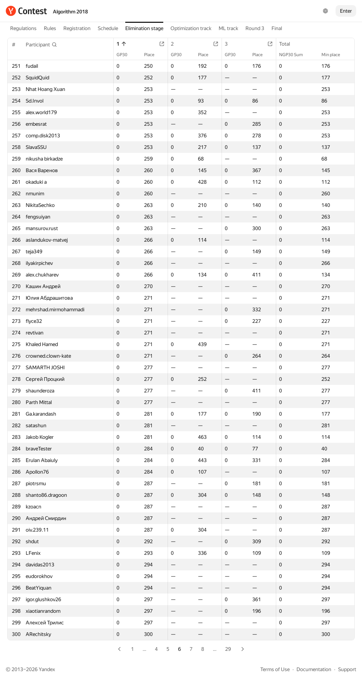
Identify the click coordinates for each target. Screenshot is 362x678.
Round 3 (254, 28)
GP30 (126, 55)
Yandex (47, 669)
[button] (41, 44)
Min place (334, 55)
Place (152, 55)
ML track (228, 28)
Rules (50, 28)
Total (288, 43)
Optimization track (191, 28)
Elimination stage (144, 28)
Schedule (108, 28)
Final (277, 28)
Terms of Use (275, 669)
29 (228, 649)
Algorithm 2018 (70, 11)
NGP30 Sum (294, 55)
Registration (76, 28)
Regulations (23, 28)
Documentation (313, 669)
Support (347, 669)
